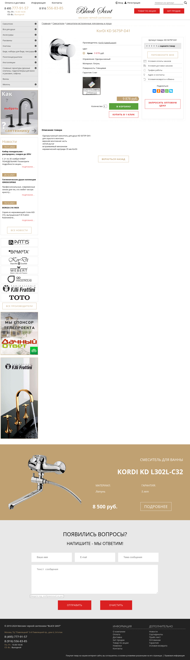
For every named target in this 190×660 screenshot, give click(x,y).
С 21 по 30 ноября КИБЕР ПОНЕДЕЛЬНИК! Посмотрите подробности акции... (19, 157)
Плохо (149, 46)
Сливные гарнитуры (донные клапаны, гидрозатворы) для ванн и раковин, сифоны (19, 71)
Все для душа (9, 29)
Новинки (117, 645)
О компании (119, 631)
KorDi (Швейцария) (107, 42)
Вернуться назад (113, 159)
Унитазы (7, 46)
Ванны (6, 79)
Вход (120, 2)
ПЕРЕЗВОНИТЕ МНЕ (162, 54)
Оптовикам (155, 640)
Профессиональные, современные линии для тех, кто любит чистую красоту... (19, 185)
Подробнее (156, 506)
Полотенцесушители (12, 57)
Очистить (116, 605)
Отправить (74, 605)
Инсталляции (9, 62)
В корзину (124, 106)
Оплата (116, 634)
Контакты (57, 2)
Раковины (7, 40)
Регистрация (133, 2)
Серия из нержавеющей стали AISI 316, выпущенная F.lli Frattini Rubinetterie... (19, 212)
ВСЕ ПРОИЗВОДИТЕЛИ (19, 306)
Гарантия (154, 642)
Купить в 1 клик (124, 114)
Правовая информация (174, 655)
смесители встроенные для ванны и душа (88, 23)
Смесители (8, 23)
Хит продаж (173, 11)
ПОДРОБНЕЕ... (28, 167)
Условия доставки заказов (160, 65)
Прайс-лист (155, 637)
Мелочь (6, 84)
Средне (152, 46)
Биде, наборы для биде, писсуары (18, 51)
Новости (153, 631)
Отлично (156, 46)
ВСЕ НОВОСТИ (19, 230)
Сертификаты (156, 634)
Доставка (117, 637)
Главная (46, 23)
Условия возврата (158, 645)
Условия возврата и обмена (161, 79)
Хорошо (154, 46)
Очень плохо (147, 46)
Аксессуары (8, 34)
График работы (155, 70)
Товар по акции (147, 11)
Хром (89, 53)
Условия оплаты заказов (159, 61)
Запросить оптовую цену (162, 104)
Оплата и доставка (15, 2)
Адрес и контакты (156, 74)
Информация (38, 2)
